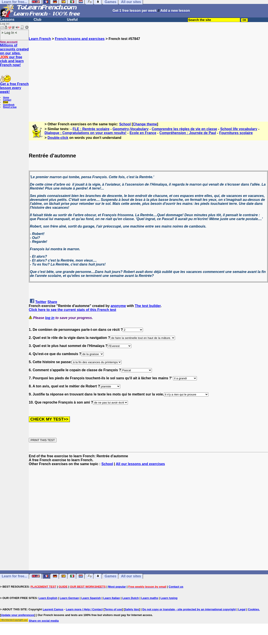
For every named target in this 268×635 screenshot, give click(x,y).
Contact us (176, 586)
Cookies (253, 609)
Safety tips (132, 609)
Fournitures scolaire (236, 133)
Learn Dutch (130, 598)
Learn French (40, 39)
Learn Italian (111, 598)
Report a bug (10, 107)
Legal (242, 609)
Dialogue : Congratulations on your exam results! (85, 133)
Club (37, 19)
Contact (7, 100)
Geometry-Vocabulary (131, 129)
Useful (72, 19)
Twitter (40, 302)
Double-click (58, 138)
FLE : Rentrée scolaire (91, 129)
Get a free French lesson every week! (14, 88)
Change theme (145, 124)
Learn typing (168, 598)
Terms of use (113, 609)
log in (50, 318)
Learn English (48, 598)
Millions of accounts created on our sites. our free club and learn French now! (14, 55)
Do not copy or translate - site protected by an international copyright (189, 609)
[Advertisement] (148, 79)
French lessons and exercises (80, 39)
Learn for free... (14, 576)
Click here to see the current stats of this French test (72, 310)
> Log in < (9, 32)
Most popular (117, 586)
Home (6, 97)
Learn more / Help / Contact (84, 609)
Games (110, 576)
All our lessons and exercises (140, 464)
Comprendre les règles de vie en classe (184, 129)
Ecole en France (142, 133)
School (125, 124)
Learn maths (149, 598)
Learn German (69, 598)
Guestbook (8, 105)
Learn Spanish (91, 598)
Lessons (7, 19)
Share (52, 302)
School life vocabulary (238, 129)
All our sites (131, 576)
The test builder (148, 306)
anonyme (118, 306)
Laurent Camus (53, 609)
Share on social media (44, 620)
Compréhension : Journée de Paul (187, 133)
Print (5, 102)
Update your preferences (17, 615)
